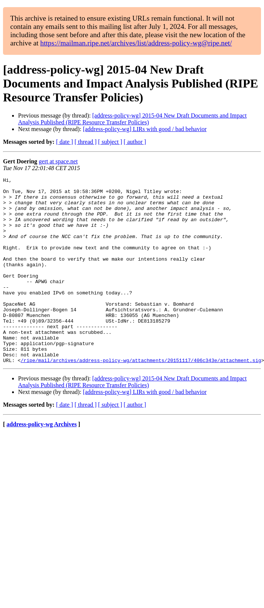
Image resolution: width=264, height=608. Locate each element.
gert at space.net (58, 161)
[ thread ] (85, 142)
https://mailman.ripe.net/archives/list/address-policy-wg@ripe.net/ (136, 43)
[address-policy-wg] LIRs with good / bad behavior (144, 129)
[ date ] (64, 142)
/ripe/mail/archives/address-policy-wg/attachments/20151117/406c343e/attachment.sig (141, 397)
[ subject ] (110, 142)
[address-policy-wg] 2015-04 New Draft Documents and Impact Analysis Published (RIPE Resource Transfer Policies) (132, 118)
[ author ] (135, 142)
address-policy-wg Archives (41, 461)
